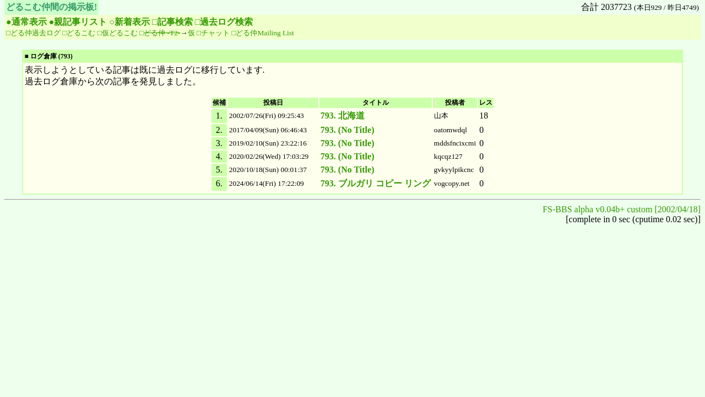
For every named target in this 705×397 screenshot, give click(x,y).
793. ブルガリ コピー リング (376, 183)
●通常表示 (26, 21)
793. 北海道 (343, 115)
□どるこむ (78, 33)
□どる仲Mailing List (262, 33)
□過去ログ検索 (224, 21)
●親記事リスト (78, 21)
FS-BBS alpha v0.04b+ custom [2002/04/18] (622, 209)
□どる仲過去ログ (33, 33)
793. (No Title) (348, 130)
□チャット (213, 33)
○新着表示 (129, 21)
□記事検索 (172, 21)
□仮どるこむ (117, 33)
